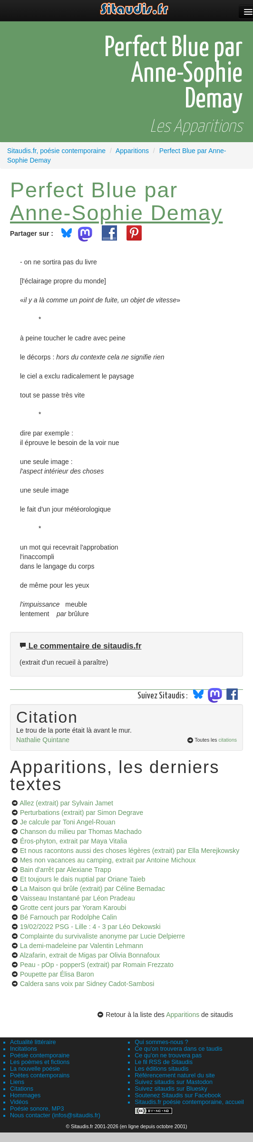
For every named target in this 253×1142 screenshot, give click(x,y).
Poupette (57, 974)
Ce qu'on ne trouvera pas (168, 1055)
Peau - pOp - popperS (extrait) (97, 964)
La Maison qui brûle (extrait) (92, 888)
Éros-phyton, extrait (73, 841)
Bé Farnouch (68, 917)
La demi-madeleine (81, 945)
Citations (21, 1088)
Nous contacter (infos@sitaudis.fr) (55, 1115)
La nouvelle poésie (35, 1068)
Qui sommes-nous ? (161, 1042)
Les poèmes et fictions (39, 1062)
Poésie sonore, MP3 (37, 1108)
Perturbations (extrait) (81, 812)
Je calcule (68, 822)
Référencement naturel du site (175, 1075)
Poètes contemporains (39, 1075)
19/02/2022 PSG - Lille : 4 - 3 (90, 926)
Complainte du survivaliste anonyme (102, 936)
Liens (17, 1082)
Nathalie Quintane (42, 740)
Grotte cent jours (73, 907)
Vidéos (19, 1102)
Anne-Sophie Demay (116, 212)
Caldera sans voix (87, 983)
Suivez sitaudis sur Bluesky (171, 1088)
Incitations (23, 1048)
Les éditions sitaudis (161, 1068)
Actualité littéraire (33, 1042)
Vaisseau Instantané (77, 898)
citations (227, 740)
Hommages (25, 1095)
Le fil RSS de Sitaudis (164, 1062)
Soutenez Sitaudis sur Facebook (178, 1095)
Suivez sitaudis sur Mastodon (174, 1082)
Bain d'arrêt (65, 869)
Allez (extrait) (66, 803)
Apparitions (182, 1014)
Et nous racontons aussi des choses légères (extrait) (129, 850)
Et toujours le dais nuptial (83, 879)
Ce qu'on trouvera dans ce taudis (178, 1048)
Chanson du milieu (81, 831)
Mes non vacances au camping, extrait (108, 860)
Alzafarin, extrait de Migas (89, 955)
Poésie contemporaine (39, 1055)
